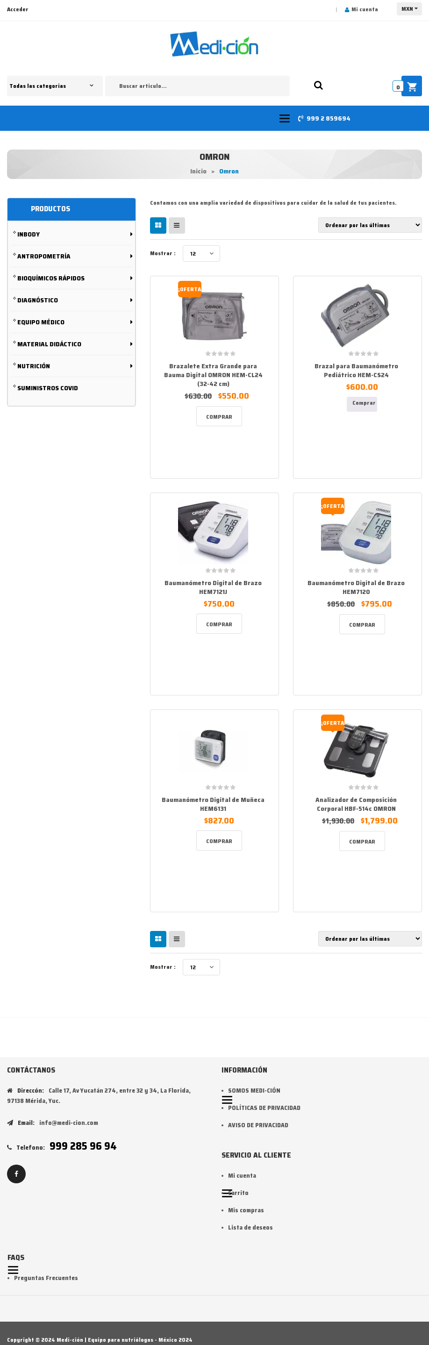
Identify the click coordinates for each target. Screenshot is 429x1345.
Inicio (198, 171)
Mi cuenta (364, 9)
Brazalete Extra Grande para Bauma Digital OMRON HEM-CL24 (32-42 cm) (213, 375)
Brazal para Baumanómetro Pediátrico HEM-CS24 (356, 370)
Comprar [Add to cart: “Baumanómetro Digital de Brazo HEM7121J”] (219, 624)
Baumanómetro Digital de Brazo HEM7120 (356, 587)
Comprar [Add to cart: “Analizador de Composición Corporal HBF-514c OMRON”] (362, 841)
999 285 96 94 (83, 1146)
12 (193, 253)
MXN (407, 8)
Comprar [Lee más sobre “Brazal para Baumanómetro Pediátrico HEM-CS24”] (364, 402)
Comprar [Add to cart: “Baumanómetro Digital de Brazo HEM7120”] (362, 624)
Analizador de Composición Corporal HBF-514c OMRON (356, 804)
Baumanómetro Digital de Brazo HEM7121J (213, 587)
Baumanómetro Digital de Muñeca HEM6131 (213, 804)
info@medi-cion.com (68, 1123)
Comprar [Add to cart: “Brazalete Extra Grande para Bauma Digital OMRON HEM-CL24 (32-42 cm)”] (219, 416)
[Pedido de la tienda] (370, 225)
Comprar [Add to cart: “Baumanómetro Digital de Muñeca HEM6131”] (219, 841)
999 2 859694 (328, 118)
